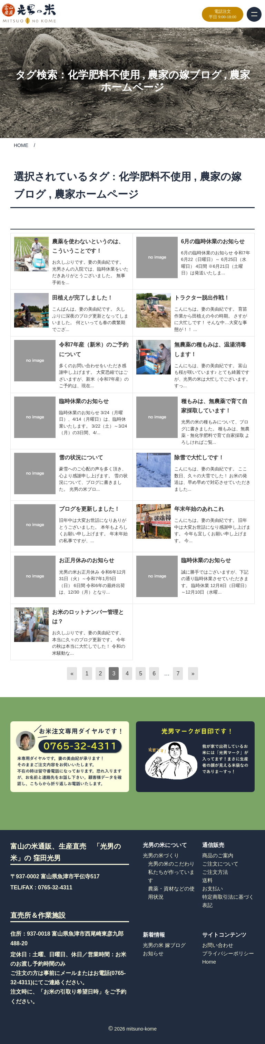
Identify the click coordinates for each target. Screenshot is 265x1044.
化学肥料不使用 (104, 74)
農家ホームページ (97, 194)
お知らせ (153, 953)
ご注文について (220, 864)
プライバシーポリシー (228, 953)
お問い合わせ (217, 945)
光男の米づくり (161, 855)
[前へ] (72, 673)
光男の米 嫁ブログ (164, 945)
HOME (21, 145)
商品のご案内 (217, 855)
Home (209, 962)
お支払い (212, 888)
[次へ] (193, 673)
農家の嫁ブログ (185, 74)
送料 (207, 880)
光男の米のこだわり (171, 864)
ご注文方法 (215, 872)
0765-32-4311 (55, 887)
